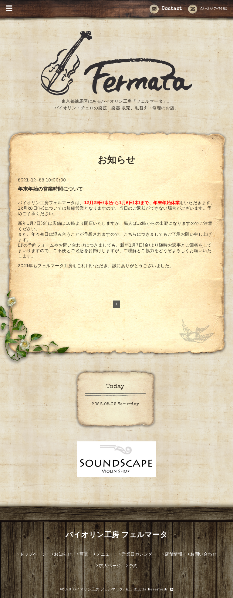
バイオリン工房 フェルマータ (116, 535)
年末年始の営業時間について (50, 189)
